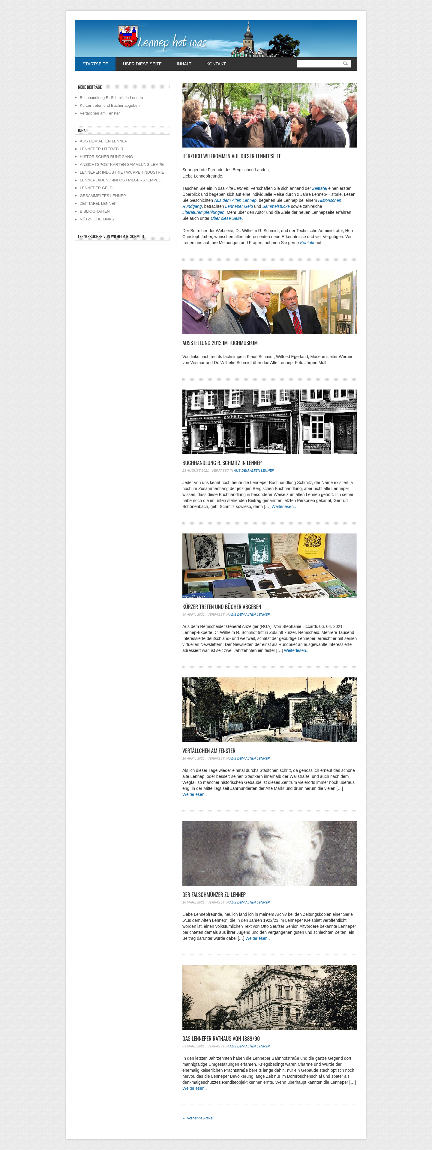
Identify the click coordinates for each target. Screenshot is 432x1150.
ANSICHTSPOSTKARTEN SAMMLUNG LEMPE (122, 164)
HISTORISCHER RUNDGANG (106, 156)
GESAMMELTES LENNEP (103, 195)
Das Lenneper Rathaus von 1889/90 (221, 1038)
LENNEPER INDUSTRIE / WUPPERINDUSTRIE (122, 172)
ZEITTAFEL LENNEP (98, 203)
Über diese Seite (142, 63)
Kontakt (216, 63)
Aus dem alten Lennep (254, 470)
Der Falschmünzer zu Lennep (214, 894)
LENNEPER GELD (96, 188)
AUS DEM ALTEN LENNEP (104, 141)
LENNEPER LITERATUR (101, 149)
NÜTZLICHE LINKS (97, 219)
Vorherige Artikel (197, 1118)
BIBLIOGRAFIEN (95, 211)
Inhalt (184, 63)
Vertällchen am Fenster (209, 750)
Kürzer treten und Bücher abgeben (221, 607)
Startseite (95, 63)
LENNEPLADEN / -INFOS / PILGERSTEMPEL (120, 180)
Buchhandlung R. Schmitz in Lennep (222, 463)
